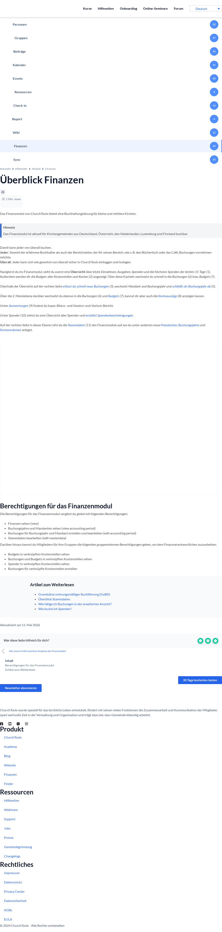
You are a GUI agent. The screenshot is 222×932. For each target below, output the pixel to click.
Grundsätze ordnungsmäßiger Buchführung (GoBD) (74, 594)
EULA (8, 919)
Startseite (5, 168)
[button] (206, 8)
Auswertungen (18, 305)
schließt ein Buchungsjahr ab (191, 286)
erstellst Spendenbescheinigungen (109, 315)
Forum (178, 8)
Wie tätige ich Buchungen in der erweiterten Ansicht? (75, 604)
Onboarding (128, 8)
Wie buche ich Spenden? (55, 609)
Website (10, 765)
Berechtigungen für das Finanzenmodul (29, 665)
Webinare (11, 810)
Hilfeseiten (106, 8)
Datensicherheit (15, 901)
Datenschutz (13, 882)
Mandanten (169, 325)
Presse (8, 837)
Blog (7, 756)
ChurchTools (13, 737)
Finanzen (50, 168)
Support (9, 819)
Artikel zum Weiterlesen (20, 669)
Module (36, 168)
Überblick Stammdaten (54, 599)
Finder (8, 784)
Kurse (87, 8)
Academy (10, 746)
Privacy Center (14, 891)
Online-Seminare (155, 8)
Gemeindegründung (18, 847)
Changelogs (12, 856)
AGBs (8, 910)
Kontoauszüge (167, 296)
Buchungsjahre (188, 325)
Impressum (12, 873)
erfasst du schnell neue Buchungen (86, 286)
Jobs (7, 828)
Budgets (113, 296)
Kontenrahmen (10, 330)
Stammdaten (76, 325)
